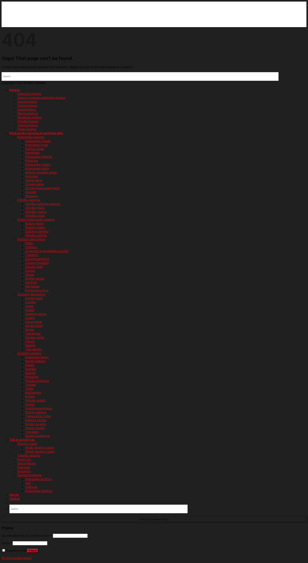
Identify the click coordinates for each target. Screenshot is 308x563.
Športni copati (27, 444)
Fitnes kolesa (26, 129)
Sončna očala (34, 149)
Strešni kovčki (35, 428)
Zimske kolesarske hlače (42, 188)
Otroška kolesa (27, 121)
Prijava (33, 550)
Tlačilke (30, 385)
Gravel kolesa (26, 109)
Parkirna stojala (35, 420)
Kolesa (14, 90)
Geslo (7, 543)
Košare (30, 396)
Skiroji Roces (26, 463)
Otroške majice (36, 212)
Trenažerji (32, 432)
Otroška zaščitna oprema (42, 204)
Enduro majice (35, 227)
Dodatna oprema (29, 353)
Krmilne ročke (35, 337)
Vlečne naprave (36, 412)
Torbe (29, 389)
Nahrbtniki (32, 153)
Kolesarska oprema (30, 137)
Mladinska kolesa (29, 117)
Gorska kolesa (27, 102)
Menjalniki (32, 286)
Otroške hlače (35, 208)
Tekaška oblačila (28, 455)
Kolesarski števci (37, 357)
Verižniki (31, 282)
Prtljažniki (31, 377)
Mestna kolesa (27, 113)
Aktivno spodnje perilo (41, 172)
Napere (30, 345)
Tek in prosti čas (22, 440)
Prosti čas (24, 459)
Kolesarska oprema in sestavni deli (36, 133)
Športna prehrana (37, 436)
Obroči (30, 341)
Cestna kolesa (27, 106)
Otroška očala (35, 216)
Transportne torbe (38, 416)
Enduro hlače (34, 223)
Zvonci (30, 404)
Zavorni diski (34, 267)
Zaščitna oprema (37, 231)
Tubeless (31, 255)
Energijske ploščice (38, 479)
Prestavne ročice (37, 290)
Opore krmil (33, 322)
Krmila (29, 330)
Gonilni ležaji (34, 298)
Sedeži (30, 318)
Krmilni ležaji (34, 326)
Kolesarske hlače (37, 168)
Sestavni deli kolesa (31, 239)
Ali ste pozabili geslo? (17, 558)
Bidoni (29, 365)
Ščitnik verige (34, 279)
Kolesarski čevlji (36, 145)
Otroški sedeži (35, 400)
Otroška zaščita (36, 235)
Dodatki (30, 192)
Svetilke (31, 369)
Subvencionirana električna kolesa (41, 98)
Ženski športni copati (40, 452)
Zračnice (31, 247)
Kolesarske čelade (38, 141)
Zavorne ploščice (37, 259)
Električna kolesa (29, 94)
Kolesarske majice (38, 165)
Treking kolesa (27, 125)
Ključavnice (33, 393)
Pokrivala (23, 467)
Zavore (30, 271)
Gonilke (30, 302)
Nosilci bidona (35, 361)
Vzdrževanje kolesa (38, 408)
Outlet (14, 499)
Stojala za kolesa (37, 381)
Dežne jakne (33, 180)
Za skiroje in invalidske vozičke (47, 251)
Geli (28, 483)
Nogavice (31, 196)
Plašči (29, 243)
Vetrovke (31, 176)
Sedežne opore (36, 314)
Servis (14, 495)
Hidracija (31, 487)
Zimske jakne (34, 184)
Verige (29, 275)
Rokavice (31, 161)
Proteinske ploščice (39, 491)
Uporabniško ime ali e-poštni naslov (27, 535)
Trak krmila (32, 334)
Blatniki (30, 373)
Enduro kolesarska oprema (36, 220)
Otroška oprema (28, 200)
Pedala (29, 310)
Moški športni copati (39, 448)
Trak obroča (33, 349)
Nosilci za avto (35, 424)
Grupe (29, 306)
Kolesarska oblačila (38, 157)
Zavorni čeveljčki (37, 263)
